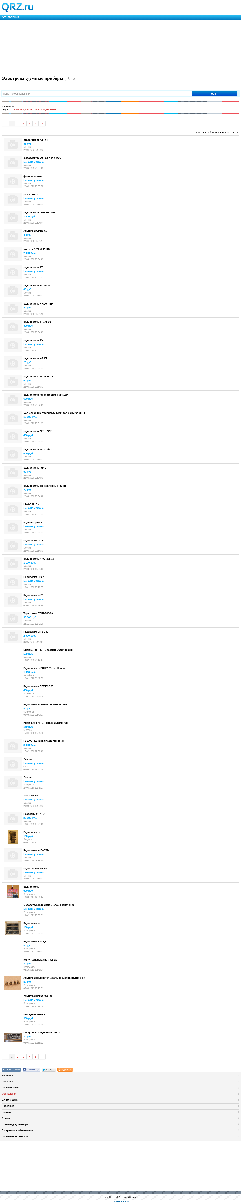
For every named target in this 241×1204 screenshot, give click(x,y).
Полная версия (120, 1201)
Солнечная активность (15, 1136)
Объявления (9, 1093)
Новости (7, 1112)
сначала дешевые (45, 109)
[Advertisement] (108, 47)
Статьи (6, 1118)
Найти (214, 93)
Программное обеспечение (17, 1130)
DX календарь (10, 1099)
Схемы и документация (15, 1124)
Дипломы (7, 1075)
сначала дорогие (22, 109)
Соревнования (10, 1087)
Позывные (8, 1081)
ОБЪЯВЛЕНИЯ (10, 17)
